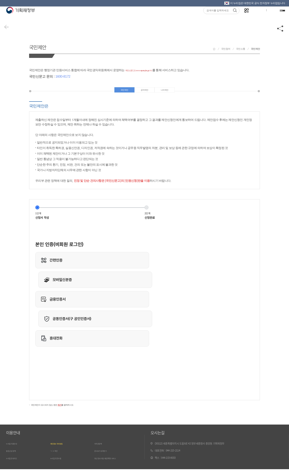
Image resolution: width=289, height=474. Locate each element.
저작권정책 (100, 449)
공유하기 (280, 33)
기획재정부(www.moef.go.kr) (20, 16)
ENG (268, 16)
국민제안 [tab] (120, 91)
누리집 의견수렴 (58, 463)
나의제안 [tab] (168, 91)
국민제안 (42, 45)
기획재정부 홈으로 (214, 49)
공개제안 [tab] (144, 91)
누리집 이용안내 (14, 449)
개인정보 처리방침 (59, 449)
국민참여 (225, 48)
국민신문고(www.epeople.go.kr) (146, 70)
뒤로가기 (10, 33)
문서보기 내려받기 (103, 456)
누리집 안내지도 (14, 463)
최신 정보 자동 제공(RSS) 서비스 (110, 463)
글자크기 (255, 16)
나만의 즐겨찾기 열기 (243, 16)
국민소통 (240, 48)
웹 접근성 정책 (13, 456)
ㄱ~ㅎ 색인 (55, 456)
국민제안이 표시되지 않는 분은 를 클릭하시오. (63, 409)
